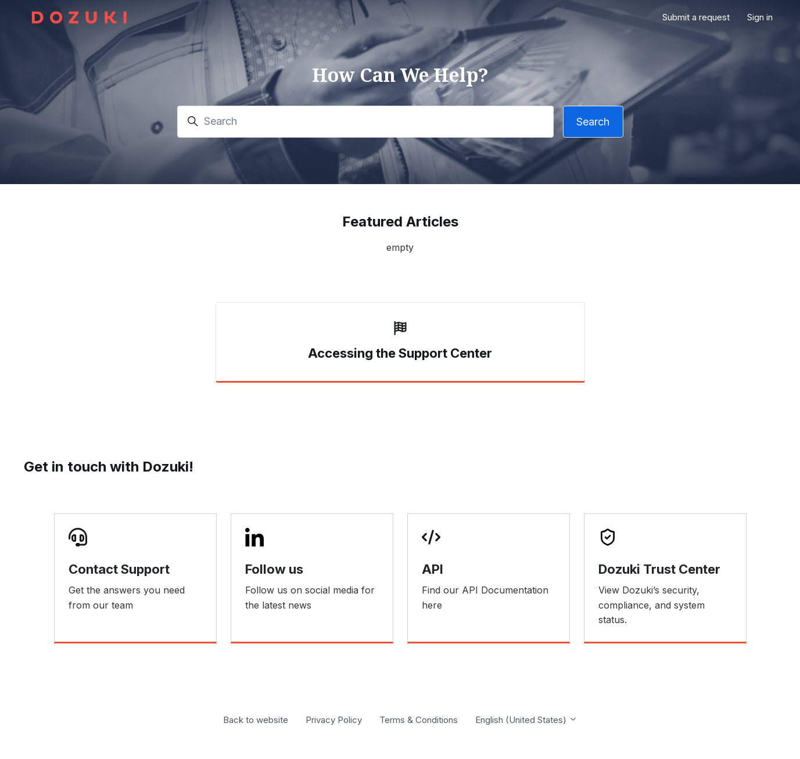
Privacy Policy (334, 719)
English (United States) (526, 719)
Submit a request (696, 17)
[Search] (365, 122)
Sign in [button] (760, 17)
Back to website (255, 719)
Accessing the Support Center (400, 353)
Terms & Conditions (418, 719)
